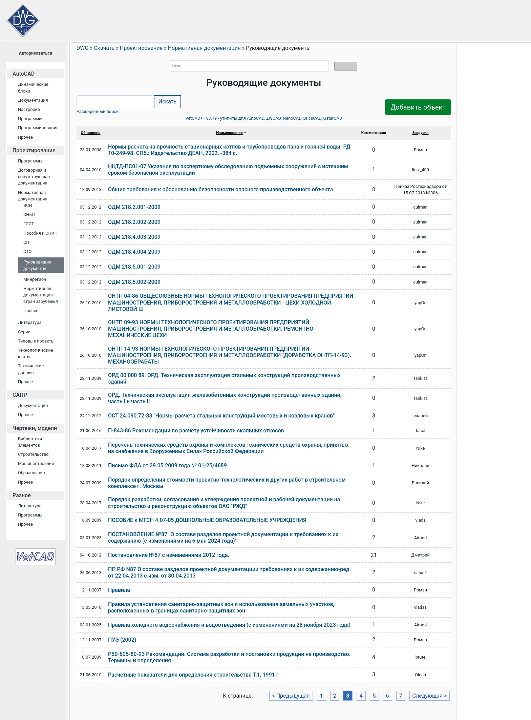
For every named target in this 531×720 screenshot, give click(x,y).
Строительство (33, 454)
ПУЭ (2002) (122, 640)
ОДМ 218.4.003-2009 (134, 237)
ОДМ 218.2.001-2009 (134, 207)
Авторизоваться (35, 53)
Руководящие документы (37, 265)
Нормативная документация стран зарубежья (40, 295)
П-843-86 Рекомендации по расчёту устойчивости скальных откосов (196, 430)
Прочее (25, 137)
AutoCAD (24, 74)
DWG (83, 48)
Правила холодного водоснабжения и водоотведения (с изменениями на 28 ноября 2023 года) (229, 625)
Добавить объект (418, 107)
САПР (20, 395)
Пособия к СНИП (40, 233)
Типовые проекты (36, 341)
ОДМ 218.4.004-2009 (134, 252)
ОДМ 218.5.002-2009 (134, 282)
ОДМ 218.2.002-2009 (134, 222)
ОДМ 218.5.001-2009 (134, 267)
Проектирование (34, 150)
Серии (24, 331)
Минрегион (34, 279)
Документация (33, 100)
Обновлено (91, 133)
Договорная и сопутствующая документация (34, 177)
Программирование (38, 127)
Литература (29, 322)
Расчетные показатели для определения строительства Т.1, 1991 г (193, 675)
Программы (30, 118)
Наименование (229, 133)
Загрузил (420, 133)
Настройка (29, 109)
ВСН (27, 205)
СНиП (29, 214)
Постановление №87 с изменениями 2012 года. (168, 555)
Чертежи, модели (35, 428)
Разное (22, 495)
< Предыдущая (291, 696)
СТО (27, 251)
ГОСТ (28, 223)
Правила (119, 590)
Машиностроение (36, 463)
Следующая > (429, 696)
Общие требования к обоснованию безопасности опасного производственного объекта (220, 189)
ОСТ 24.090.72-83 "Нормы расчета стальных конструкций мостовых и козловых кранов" (221, 415)
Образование (31, 472)
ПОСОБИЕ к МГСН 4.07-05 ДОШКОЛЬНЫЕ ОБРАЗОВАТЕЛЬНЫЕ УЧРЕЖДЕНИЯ (207, 520)
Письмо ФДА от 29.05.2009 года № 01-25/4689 (167, 465)
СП (26, 242)
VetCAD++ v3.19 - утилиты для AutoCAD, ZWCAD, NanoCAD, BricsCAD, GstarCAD (263, 118)
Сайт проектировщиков (17, 17)
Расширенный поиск (98, 111)
